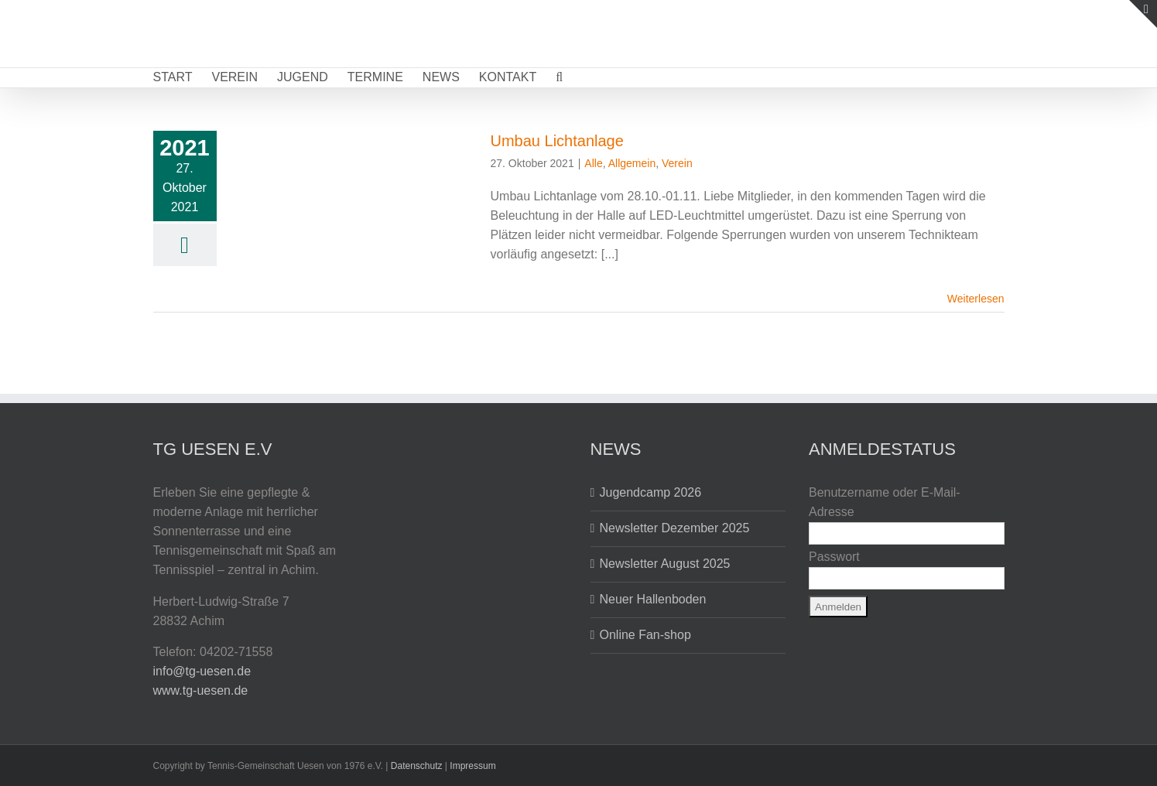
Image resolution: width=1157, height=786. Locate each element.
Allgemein (632, 163)
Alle (593, 163)
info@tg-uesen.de (202, 671)
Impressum (472, 765)
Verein (677, 163)
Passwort (834, 556)
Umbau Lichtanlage (557, 140)
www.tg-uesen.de (200, 690)
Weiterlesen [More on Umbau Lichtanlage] (976, 298)
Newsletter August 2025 (665, 563)
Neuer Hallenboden (653, 599)
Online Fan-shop (645, 634)
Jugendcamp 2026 (651, 492)
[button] (559, 77)
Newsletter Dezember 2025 (675, 528)
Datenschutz (417, 765)
